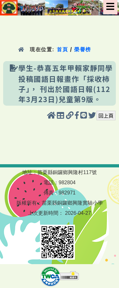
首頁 (62, 49)
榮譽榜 (82, 49)
